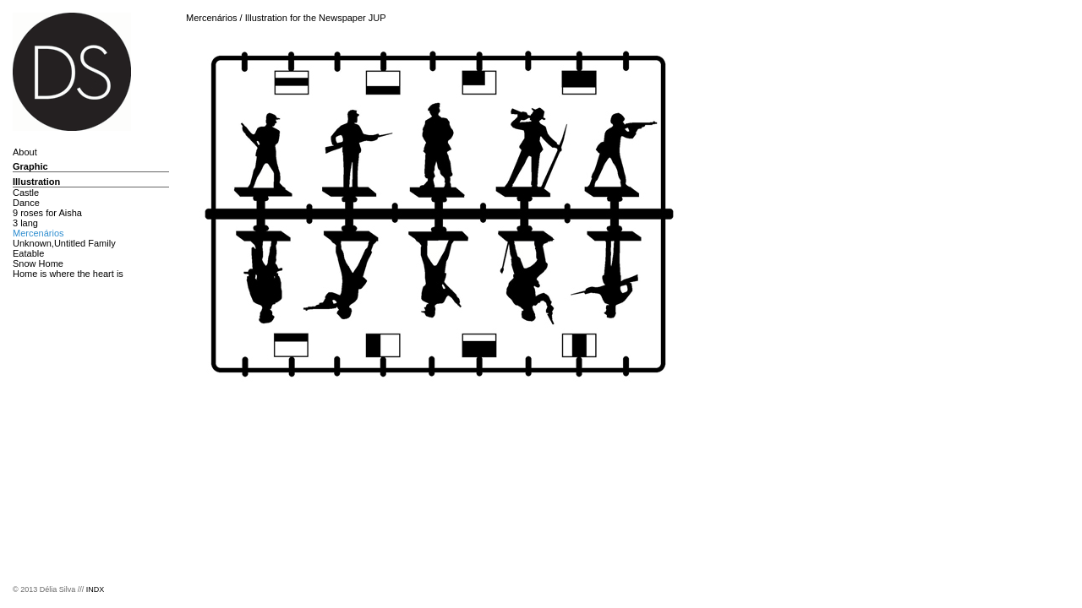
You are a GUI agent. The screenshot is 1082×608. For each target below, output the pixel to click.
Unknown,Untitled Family (64, 243)
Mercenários (38, 233)
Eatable (28, 253)
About (25, 152)
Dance (26, 203)
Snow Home (38, 263)
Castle (26, 192)
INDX (95, 589)
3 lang (25, 223)
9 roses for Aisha (47, 213)
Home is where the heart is (68, 274)
